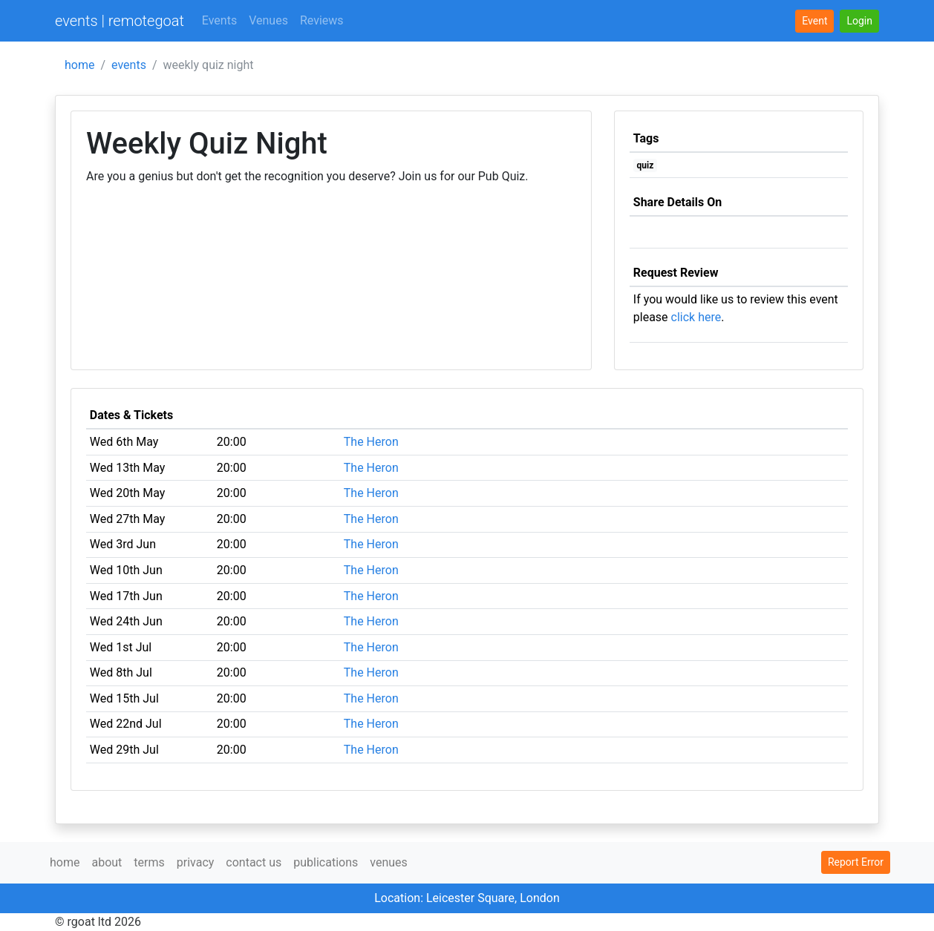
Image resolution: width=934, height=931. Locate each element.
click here (696, 317)
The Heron (371, 442)
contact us (253, 862)
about (106, 862)
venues (389, 862)
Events (219, 20)
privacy (196, 862)
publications (325, 862)
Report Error (856, 862)
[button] (859, 21)
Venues (268, 20)
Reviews (322, 20)
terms (149, 862)
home (79, 65)
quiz (645, 165)
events (128, 65)
